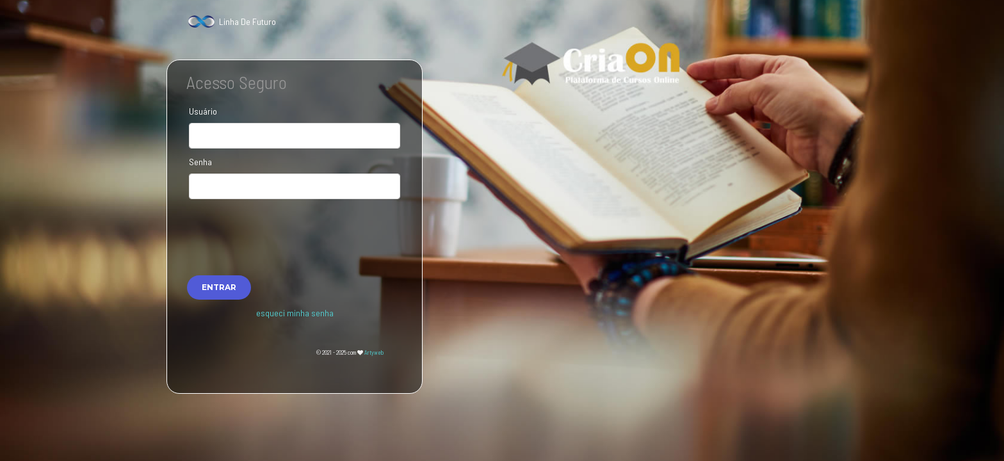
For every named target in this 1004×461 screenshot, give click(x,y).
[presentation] (294, 230)
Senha (200, 161)
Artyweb (374, 352)
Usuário (203, 111)
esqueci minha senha (295, 312)
